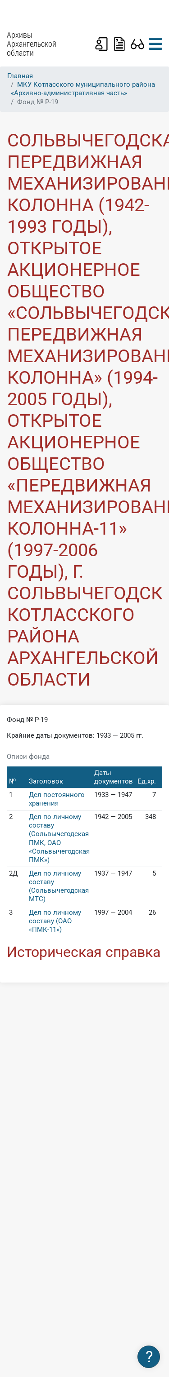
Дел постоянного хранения (57, 799)
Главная (20, 76)
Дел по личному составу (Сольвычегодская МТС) (59, 886)
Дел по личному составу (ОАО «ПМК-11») (55, 921)
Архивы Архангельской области (31, 44)
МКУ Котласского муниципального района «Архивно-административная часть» (83, 88)
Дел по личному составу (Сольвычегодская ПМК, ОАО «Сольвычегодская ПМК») (59, 838)
